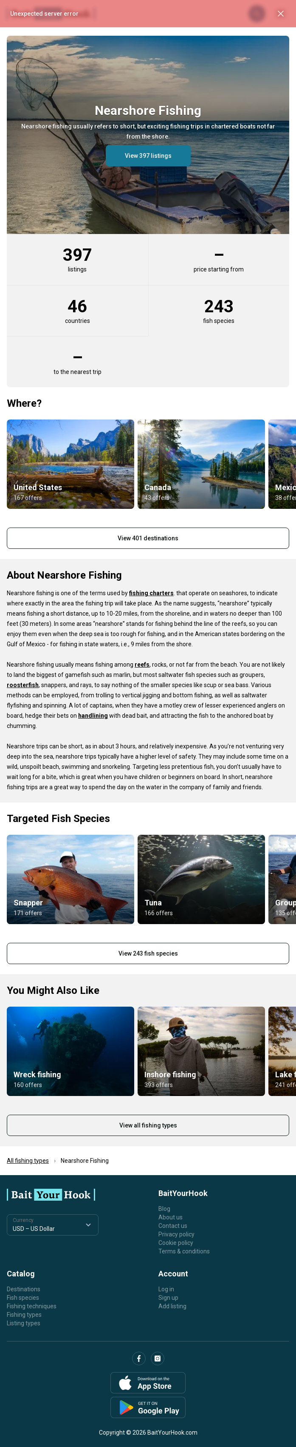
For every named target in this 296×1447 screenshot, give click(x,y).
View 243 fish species (148, 953)
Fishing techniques (31, 1306)
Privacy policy (176, 1234)
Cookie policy (175, 1242)
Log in (166, 1289)
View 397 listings (148, 155)
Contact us (172, 1225)
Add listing (172, 1306)
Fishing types (24, 1314)
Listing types (23, 1323)
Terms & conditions (184, 1251)
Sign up (168, 1297)
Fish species (23, 1297)
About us (170, 1217)
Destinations (23, 1289)
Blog (164, 1208)
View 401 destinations (148, 538)
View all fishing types (148, 1125)
